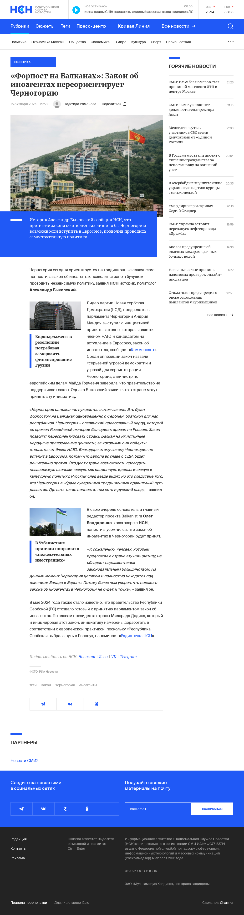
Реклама (17, 858)
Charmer (227, 902)
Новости (86, 656)
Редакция (18, 839)
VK (113, 656)
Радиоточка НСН (136, 635)
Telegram (128, 656)
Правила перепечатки (28, 902)
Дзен (103, 656)
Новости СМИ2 (24, 760)
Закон (46, 685)
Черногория (65, 685)
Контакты (18, 848)
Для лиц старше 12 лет (72, 902)
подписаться (212, 809)
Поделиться (114, 104)
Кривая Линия (134, 26)
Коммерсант (142, 349)
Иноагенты (88, 685)
